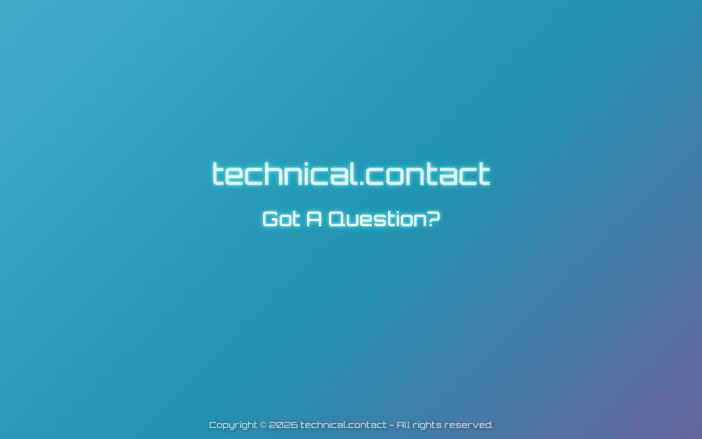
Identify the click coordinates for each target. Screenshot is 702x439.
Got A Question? (351, 219)
